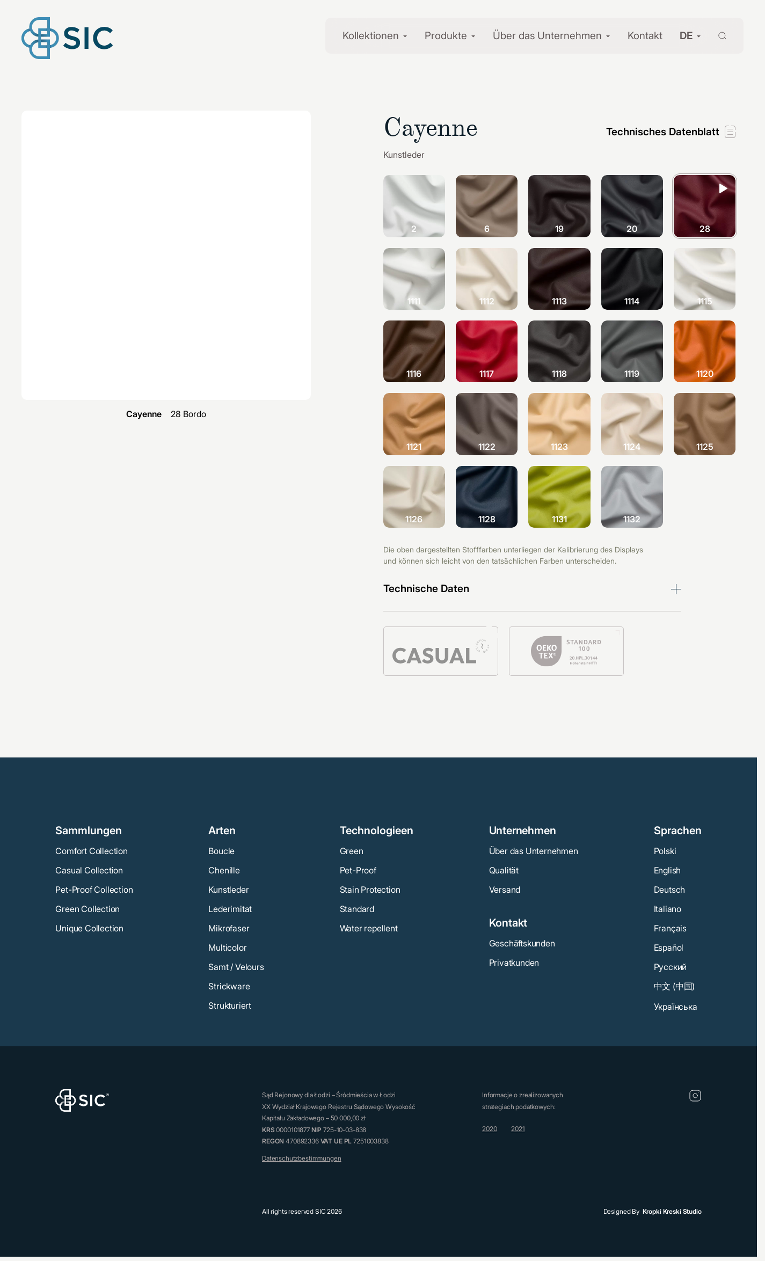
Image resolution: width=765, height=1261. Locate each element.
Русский (670, 966)
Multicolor (227, 947)
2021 (517, 1129)
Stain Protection (370, 889)
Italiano (667, 908)
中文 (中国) (674, 986)
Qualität (504, 870)
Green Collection (87, 908)
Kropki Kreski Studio (672, 1211)
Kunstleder (228, 889)
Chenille (223, 870)
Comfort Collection (91, 850)
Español (669, 947)
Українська (675, 1006)
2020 (489, 1129)
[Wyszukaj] (715, 35)
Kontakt (645, 36)
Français (670, 928)
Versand (505, 889)
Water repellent (369, 928)
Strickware (229, 986)
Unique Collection (89, 928)
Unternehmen (522, 830)
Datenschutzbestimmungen (301, 1158)
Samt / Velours (236, 966)
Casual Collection (89, 870)
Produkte (446, 36)
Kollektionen (371, 36)
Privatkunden (514, 962)
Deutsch (670, 889)
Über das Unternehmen (547, 36)
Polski (665, 850)
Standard (357, 908)
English (667, 870)
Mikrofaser (228, 928)
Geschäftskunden (522, 943)
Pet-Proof (358, 870)
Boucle (221, 850)
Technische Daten (426, 588)
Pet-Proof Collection (94, 889)
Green (351, 850)
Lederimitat (230, 908)
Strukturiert (229, 1005)
